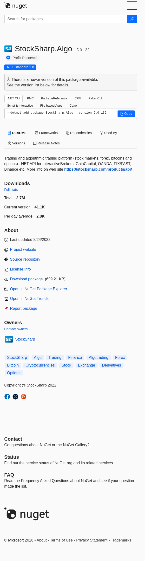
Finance (75, 357)
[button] (126, 113)
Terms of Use (61, 540)
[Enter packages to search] (65, 19)
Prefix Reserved (25, 58)
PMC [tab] (30, 98)
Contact (13, 439)
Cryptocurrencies (40, 365)
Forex (120, 357)
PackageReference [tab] (54, 98)
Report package (23, 308)
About (42, 540)
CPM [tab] (77, 98)
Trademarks (121, 540)
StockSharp (25, 339)
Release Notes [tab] (46, 143)
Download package (26, 279)
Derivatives (111, 365)
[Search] (132, 19)
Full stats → (13, 190)
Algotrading (98, 357)
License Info (20, 269)
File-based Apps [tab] (51, 105)
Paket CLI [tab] (95, 98)
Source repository (25, 259)
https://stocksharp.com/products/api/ (98, 169)
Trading (54, 357)
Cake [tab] (73, 105)
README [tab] (17, 132)
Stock (66, 365)
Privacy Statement (91, 540)
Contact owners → (18, 329)
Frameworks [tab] (46, 132)
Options (13, 373)
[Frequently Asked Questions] (9, 474)
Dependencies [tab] (79, 132)
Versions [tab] (16, 143)
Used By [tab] (108, 132)
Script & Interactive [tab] (20, 105)
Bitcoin (13, 365)
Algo (38, 357)
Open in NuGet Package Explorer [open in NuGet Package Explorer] (38, 289)
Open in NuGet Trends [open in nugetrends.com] (29, 299)
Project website (23, 249)
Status (11, 457)
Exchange (86, 365)
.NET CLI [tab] (13, 98)
